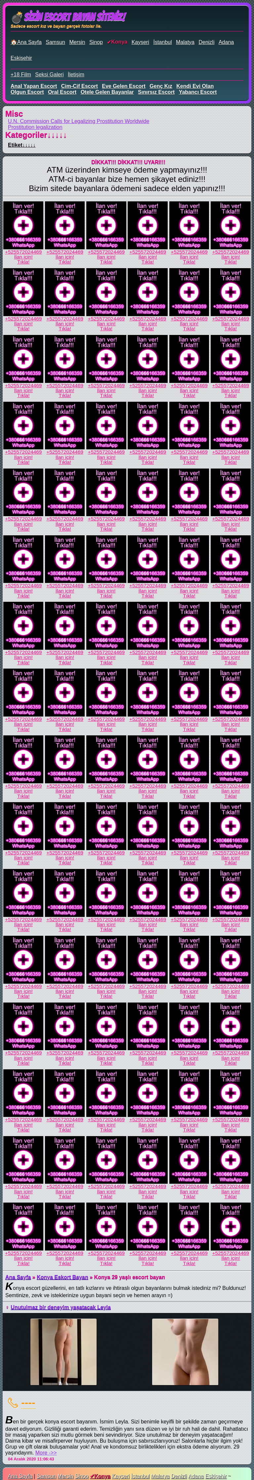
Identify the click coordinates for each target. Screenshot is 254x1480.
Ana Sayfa (18, 1277)
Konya (119, 42)
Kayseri (140, 42)
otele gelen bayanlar (107, 92)
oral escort (62, 92)
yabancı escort (198, 92)
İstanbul (162, 42)
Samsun (55, 42)
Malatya (185, 42)
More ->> (46, 1453)
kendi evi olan (195, 86)
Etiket (22, 145)
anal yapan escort (34, 86)
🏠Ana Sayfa (26, 42)
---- (28, 1402)
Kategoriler (36, 134)
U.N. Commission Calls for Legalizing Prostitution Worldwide (78, 121)
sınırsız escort (156, 92)
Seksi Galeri (49, 74)
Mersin (77, 42)
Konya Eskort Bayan (62, 1277)
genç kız (160, 86)
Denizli (206, 42)
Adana (226, 42)
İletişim (76, 74)
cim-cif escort (79, 86)
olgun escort (27, 92)
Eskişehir (21, 58)
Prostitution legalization (35, 127)
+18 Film (21, 74)
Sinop (96, 42)
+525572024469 (23, 252)
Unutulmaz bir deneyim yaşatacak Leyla (60, 1307)
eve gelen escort (124, 86)
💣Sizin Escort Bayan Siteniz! (68, 17)
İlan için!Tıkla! (23, 259)
